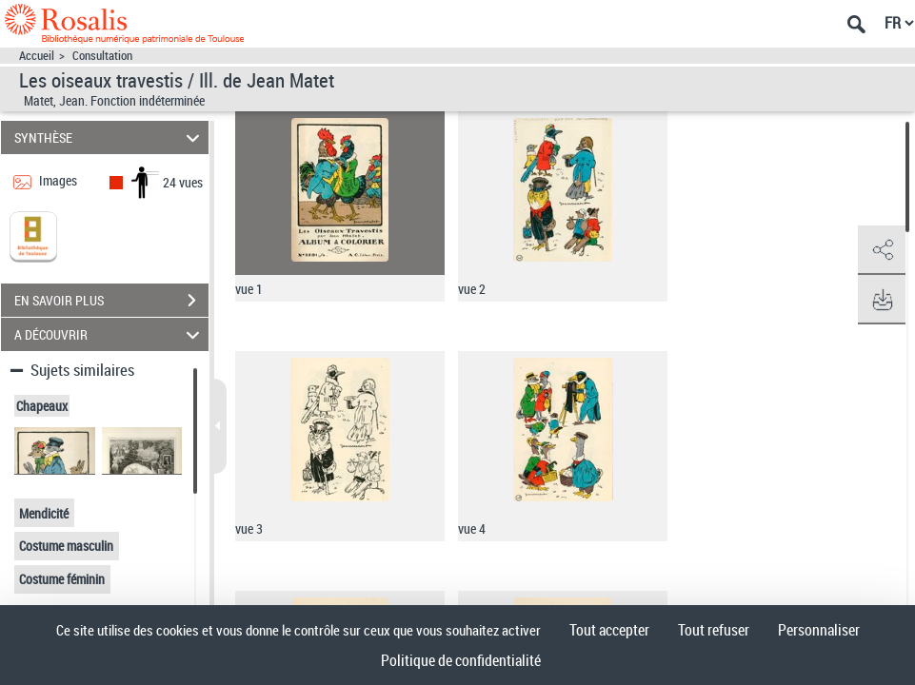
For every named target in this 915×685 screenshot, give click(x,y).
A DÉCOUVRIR (110, 334)
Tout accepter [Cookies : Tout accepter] (609, 629)
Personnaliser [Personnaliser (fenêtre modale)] (819, 629)
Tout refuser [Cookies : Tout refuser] (713, 629)
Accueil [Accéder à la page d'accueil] (36, 56)
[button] (881, 250)
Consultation (102, 56)
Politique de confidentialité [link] (461, 660)
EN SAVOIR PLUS (111, 300)
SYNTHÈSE (110, 137)
